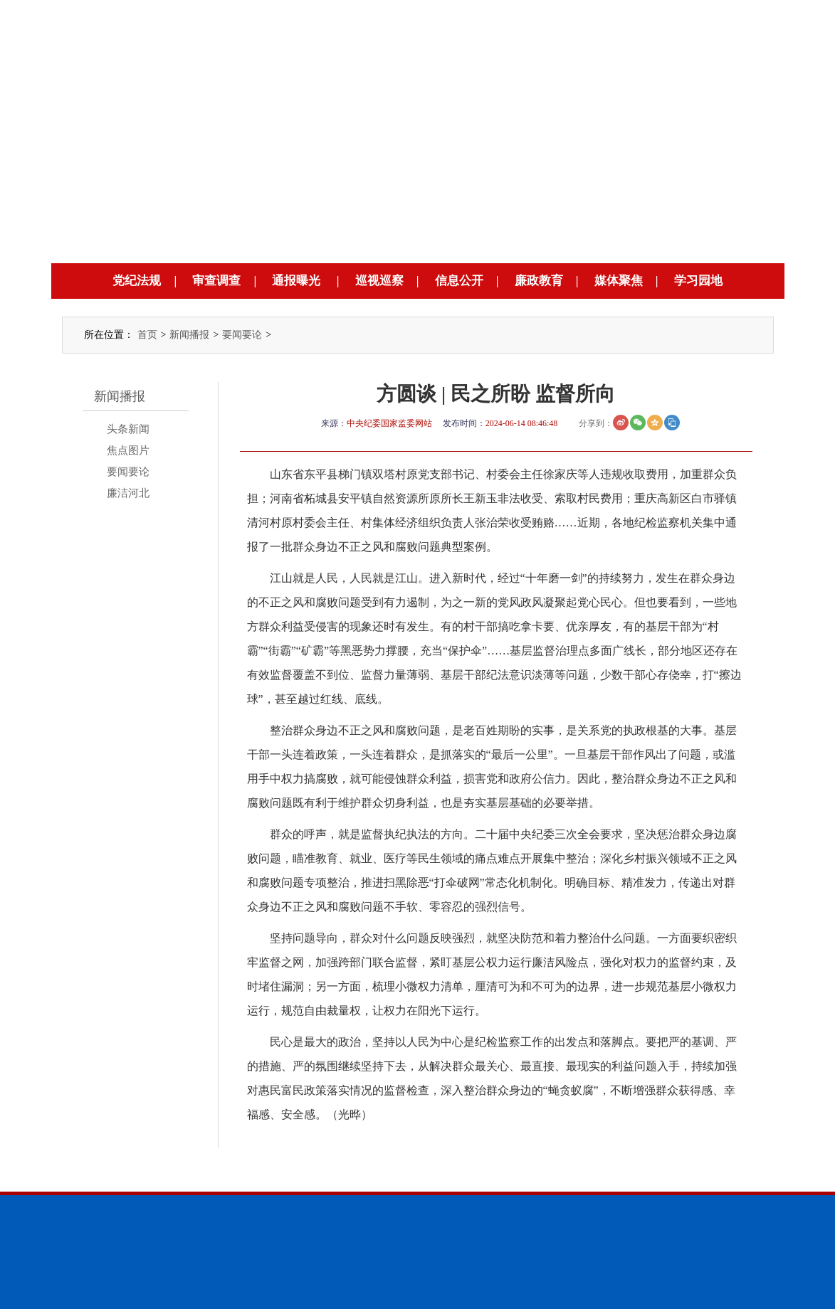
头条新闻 (128, 429)
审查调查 (216, 280)
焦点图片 (128, 450)
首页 (147, 334)
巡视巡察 (379, 280)
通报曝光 (296, 280)
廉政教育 (539, 280)
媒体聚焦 (618, 280)
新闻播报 (189, 334)
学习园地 (698, 280)
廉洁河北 (128, 493)
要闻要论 (242, 334)
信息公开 (459, 280)
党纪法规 (136, 280)
